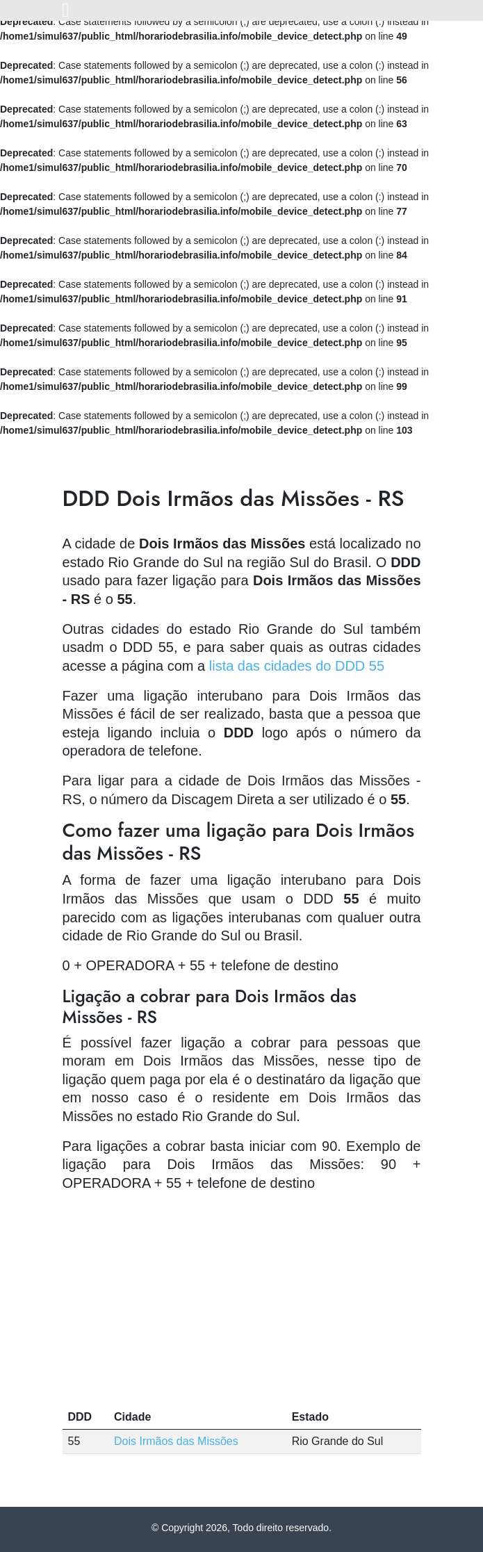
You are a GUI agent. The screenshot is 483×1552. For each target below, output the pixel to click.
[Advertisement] (242, 1301)
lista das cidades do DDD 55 (296, 665)
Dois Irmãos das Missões (176, 1441)
